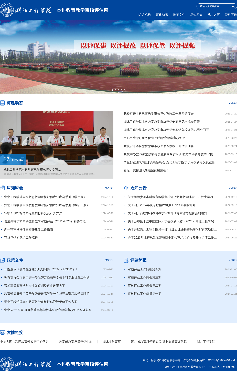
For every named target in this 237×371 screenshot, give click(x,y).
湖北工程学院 (206, 341)
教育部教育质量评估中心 (75, 341)
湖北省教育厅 (112, 341)
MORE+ (233, 102)
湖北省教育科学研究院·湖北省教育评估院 (159, 341)
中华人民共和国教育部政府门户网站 (24, 341)
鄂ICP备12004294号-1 (221, 360)
